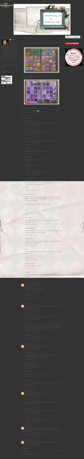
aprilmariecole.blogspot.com (31, 282)
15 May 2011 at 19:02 (31, 444)
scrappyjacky (28, 138)
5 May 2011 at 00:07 (31, 395)
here (45, 108)
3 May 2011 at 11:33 (31, 340)
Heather (27, 169)
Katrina (26, 335)
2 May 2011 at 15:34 (31, 213)
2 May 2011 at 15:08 (31, 174)
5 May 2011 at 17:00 (31, 404)
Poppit (26, 272)
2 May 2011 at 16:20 (31, 234)
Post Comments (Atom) (32, 454)
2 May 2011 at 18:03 (31, 268)
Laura (26, 399)
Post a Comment (25, 448)
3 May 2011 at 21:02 (31, 348)
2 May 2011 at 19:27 (31, 291)
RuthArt (27, 314)
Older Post (59, 451)
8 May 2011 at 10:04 (31, 421)
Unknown (27, 439)
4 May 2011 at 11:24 (31, 376)
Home (41, 451)
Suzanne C (27, 408)
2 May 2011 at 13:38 (31, 134)
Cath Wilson (28, 263)
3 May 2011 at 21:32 (31, 359)
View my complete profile (8, 59)
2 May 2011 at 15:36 (31, 224)
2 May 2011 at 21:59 (31, 319)
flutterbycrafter (28, 363)
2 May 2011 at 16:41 (31, 259)
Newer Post (23, 451)
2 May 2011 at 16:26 (31, 245)
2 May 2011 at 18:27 (31, 278)
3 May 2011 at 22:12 (31, 367)
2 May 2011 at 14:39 (31, 165)
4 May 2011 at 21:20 (31, 387)
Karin (26, 417)
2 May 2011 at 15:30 (31, 190)
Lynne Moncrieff (29, 178)
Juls (26, 249)
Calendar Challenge (32, 112)
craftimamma (28, 194)
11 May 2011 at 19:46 (31, 435)
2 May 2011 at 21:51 (31, 310)
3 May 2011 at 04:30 (31, 331)
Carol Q (13, 39)
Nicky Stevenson (29, 380)
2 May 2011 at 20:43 (31, 299)
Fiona (26, 343)
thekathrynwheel (29, 352)
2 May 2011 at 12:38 (31, 125)
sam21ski (27, 157)
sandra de (27, 371)
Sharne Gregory (28, 391)
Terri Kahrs (27, 303)
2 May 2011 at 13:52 (31, 153)
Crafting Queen (28, 148)
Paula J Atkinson (29, 120)
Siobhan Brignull (29, 228)
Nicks (26, 295)
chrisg (26, 425)
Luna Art (27, 217)
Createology (28, 322)
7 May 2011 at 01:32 (31, 413)
